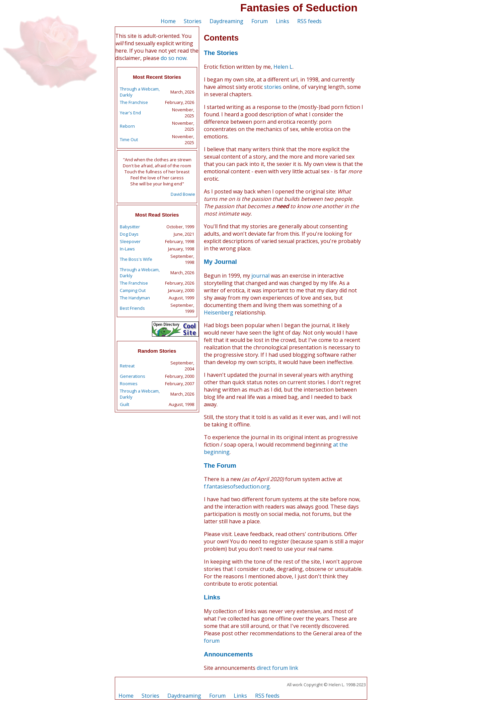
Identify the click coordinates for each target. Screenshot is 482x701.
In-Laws (127, 249)
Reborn (127, 126)
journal (260, 275)
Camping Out (133, 290)
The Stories (221, 52)
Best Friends (132, 308)
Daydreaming (226, 21)
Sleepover (130, 241)
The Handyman (135, 298)
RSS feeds (309, 21)
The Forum (220, 465)
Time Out (129, 139)
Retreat (127, 366)
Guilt (124, 404)
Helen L (283, 66)
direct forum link (277, 667)
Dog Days (129, 234)
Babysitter (130, 227)
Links (282, 21)
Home (168, 21)
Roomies (129, 384)
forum (212, 640)
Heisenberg (218, 312)
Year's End (130, 113)
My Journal (220, 261)
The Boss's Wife (136, 259)
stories (273, 87)
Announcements (228, 654)
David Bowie (183, 194)
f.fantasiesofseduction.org (237, 486)
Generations (132, 376)
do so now (173, 58)
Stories (193, 21)
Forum (259, 21)
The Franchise (134, 102)
